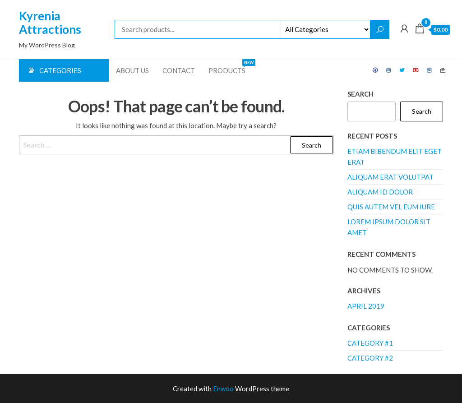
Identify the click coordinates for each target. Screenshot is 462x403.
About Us (132, 70)
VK (429, 70)
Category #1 (370, 343)
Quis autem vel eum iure (391, 207)
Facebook (375, 70)
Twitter (402, 70)
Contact (178, 70)
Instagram (389, 70)
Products (230, 66)
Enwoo (223, 388)
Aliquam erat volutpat (390, 177)
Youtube (416, 70)
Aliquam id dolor (380, 192)
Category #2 (370, 358)
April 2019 (365, 306)
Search (360, 94)
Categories (60, 70)
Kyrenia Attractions (50, 23)
